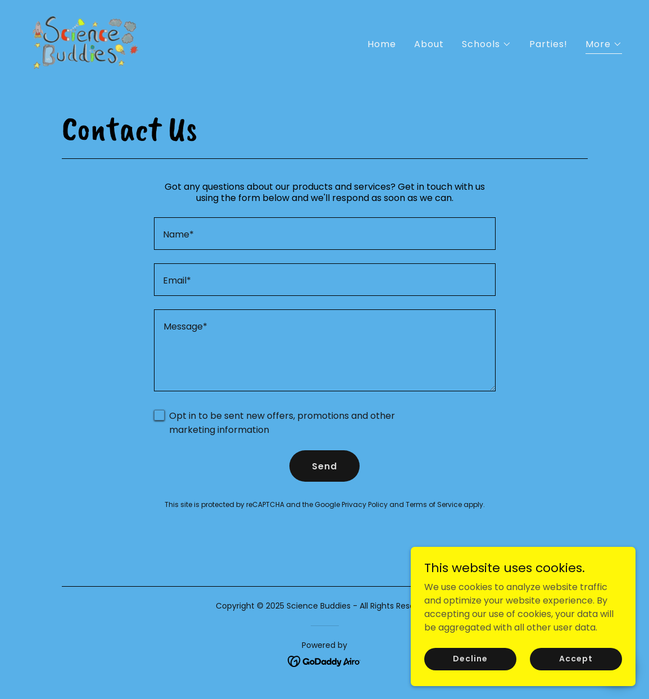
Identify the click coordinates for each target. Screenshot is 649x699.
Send (324, 466)
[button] (486, 44)
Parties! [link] (548, 44)
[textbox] (325, 233)
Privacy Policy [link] (365, 504)
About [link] (429, 44)
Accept (575, 666)
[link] (85, 41)
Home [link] (381, 44)
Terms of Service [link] (434, 504)
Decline (470, 666)
